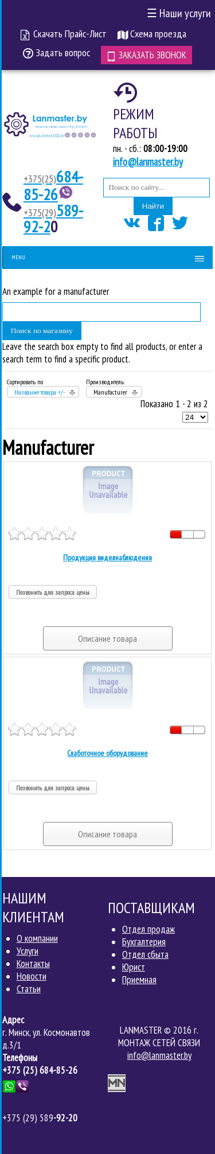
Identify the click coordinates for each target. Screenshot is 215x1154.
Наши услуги (179, 13)
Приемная (139, 979)
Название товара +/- (39, 392)
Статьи (29, 989)
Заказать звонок (146, 55)
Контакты (33, 963)
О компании (37, 938)
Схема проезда (152, 33)
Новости (31, 976)
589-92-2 (53, 218)
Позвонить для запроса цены (52, 592)
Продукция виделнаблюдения (107, 557)
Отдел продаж (148, 929)
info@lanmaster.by (148, 162)
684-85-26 (53, 185)
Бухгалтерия (144, 941)
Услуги (27, 951)
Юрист (133, 967)
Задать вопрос (56, 52)
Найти (153, 206)
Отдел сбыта (145, 954)
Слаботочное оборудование (107, 753)
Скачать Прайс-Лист (64, 33)
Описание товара (107, 638)
